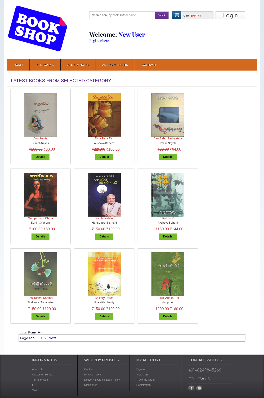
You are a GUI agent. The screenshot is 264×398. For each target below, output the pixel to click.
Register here (99, 40)
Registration (143, 384)
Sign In (140, 369)
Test (34, 390)
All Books (45, 64)
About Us (37, 369)
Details (40, 156)
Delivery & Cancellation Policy (102, 379)
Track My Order (145, 379)
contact (149, 64)
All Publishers (115, 64)
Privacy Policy (92, 374)
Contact (88, 369)
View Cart (142, 374)
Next (52, 338)
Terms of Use (40, 379)
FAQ (35, 384)
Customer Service (42, 374)
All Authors (78, 64)
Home (18, 64)
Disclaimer (90, 384)
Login (230, 15)
